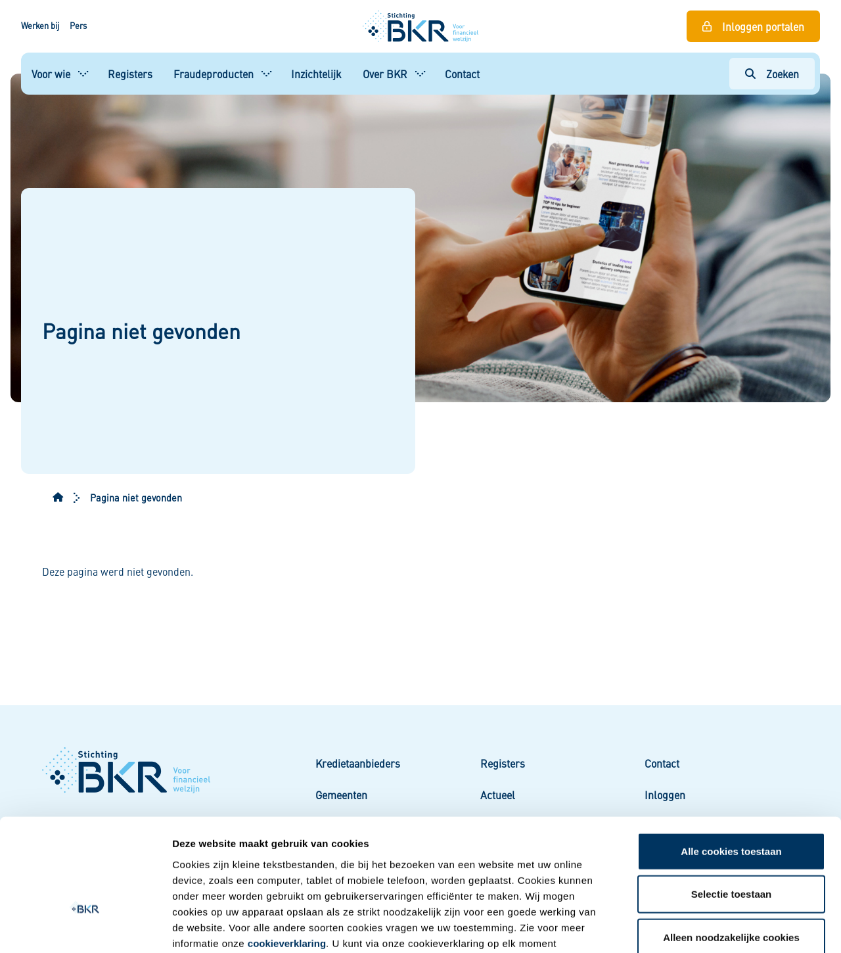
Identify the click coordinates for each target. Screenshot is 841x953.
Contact (462, 73)
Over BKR (385, 73)
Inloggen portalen (763, 26)
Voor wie (51, 73)
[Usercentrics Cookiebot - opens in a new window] (85, 927)
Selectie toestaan (731, 809)
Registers (130, 73)
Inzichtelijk (316, 73)
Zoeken (782, 73)
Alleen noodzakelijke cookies (731, 852)
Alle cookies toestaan (731, 766)
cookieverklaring (287, 858)
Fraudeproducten (213, 73)
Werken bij (40, 26)
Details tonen (707, 927)
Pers (78, 26)
